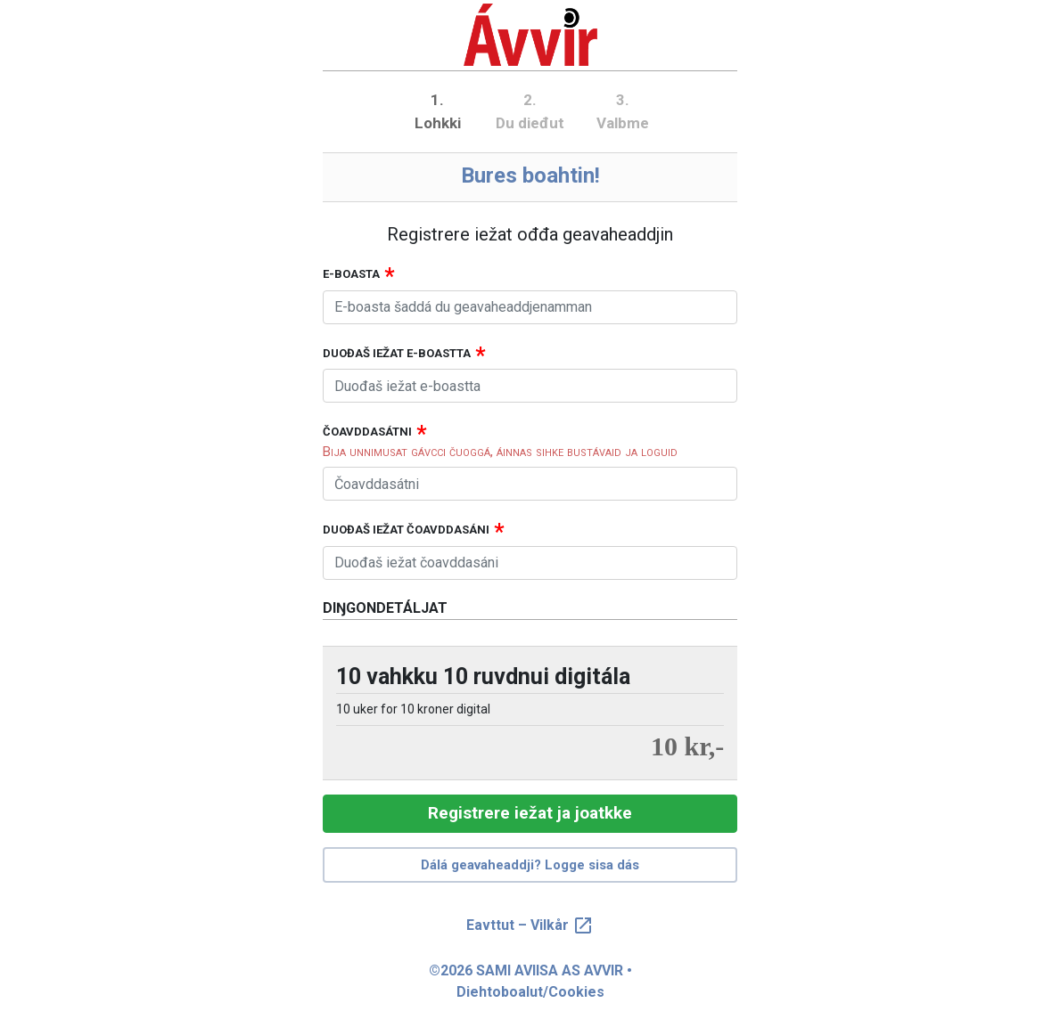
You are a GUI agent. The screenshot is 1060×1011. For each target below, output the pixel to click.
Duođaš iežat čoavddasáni (406, 529)
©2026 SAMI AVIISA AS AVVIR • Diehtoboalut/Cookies (530, 981)
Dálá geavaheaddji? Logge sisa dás (530, 865)
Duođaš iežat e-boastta (397, 353)
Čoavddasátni (367, 431)
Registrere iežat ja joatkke (530, 813)
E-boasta (351, 274)
